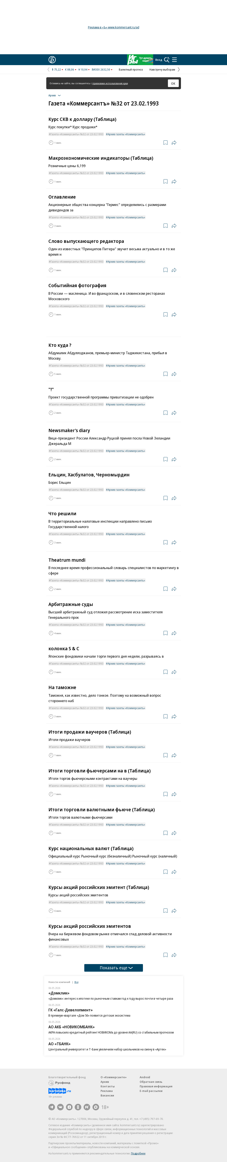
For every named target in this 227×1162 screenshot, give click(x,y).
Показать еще (116, 968)
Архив (105, 1082)
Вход (158, 60)
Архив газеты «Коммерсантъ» (126, 134)
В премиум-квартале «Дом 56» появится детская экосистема (89, 1015)
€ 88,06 (69, 69)
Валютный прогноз (131, 69)
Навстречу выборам (162, 69)
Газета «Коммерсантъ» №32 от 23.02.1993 (77, 134)
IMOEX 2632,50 (101, 69)
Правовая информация (156, 1086)
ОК (173, 83)
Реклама (107, 1091)
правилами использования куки (110, 83)
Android (145, 1077)
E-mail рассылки (151, 1091)
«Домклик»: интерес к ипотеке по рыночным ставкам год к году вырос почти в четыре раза (110, 998)
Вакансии (107, 1095)
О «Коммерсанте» (114, 1077)
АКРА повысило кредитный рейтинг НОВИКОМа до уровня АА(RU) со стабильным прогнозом (111, 1032)
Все (76, 982)
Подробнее (138, 1153)
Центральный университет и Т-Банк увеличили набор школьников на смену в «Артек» (107, 1049)
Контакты (108, 1086)
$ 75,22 (56, 69)
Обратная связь (151, 1082)
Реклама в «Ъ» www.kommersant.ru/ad (113, 27)
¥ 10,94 (82, 69)
